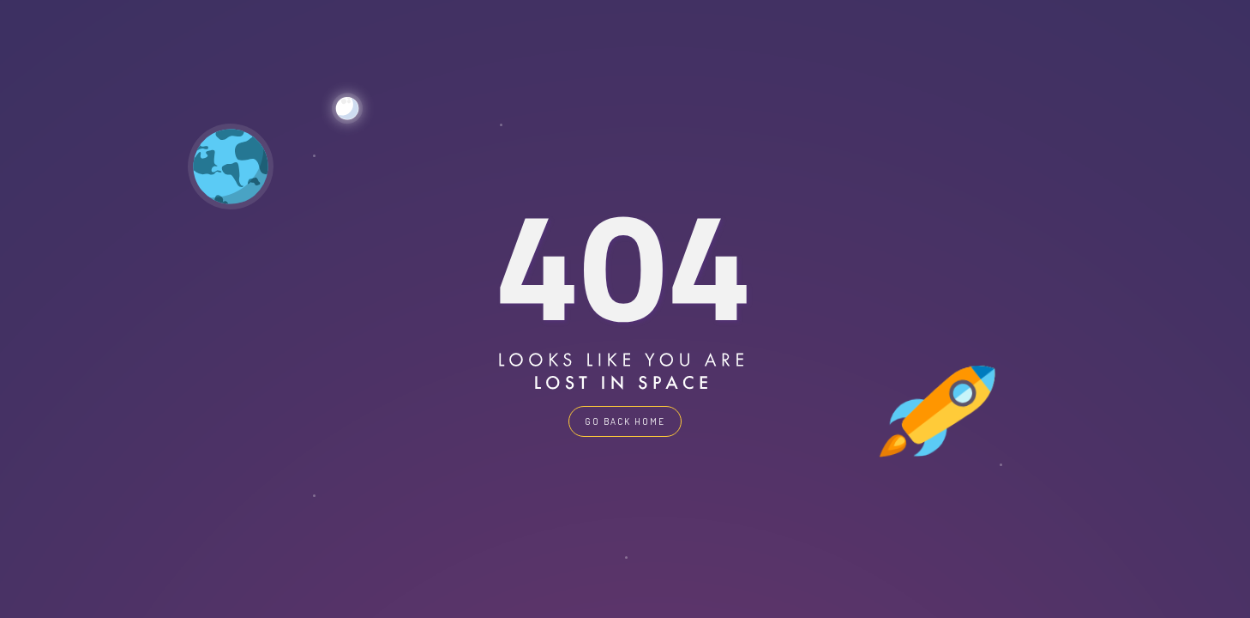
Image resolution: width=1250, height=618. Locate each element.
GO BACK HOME (625, 421)
